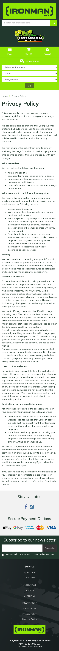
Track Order (29, 577)
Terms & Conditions (31, 554)
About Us (29, 590)
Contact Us (29, 595)
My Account (30, 572)
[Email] (22, 548)
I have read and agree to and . (28, 554)
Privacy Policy (48, 554)
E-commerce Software (26, 646)
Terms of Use (30, 608)
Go (29, 85)
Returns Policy (29, 619)
